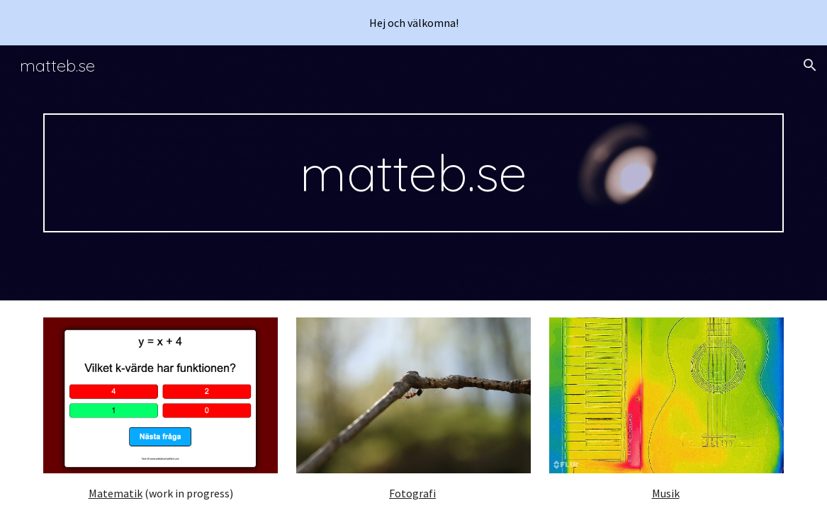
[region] (413, 22)
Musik (666, 493)
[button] (810, 65)
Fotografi (412, 493)
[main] (413, 172)
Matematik (115, 493)
